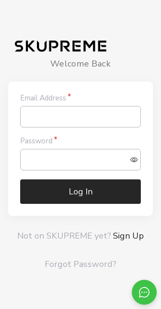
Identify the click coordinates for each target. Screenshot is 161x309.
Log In (81, 191)
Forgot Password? (80, 264)
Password (36, 141)
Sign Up (128, 236)
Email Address (43, 98)
